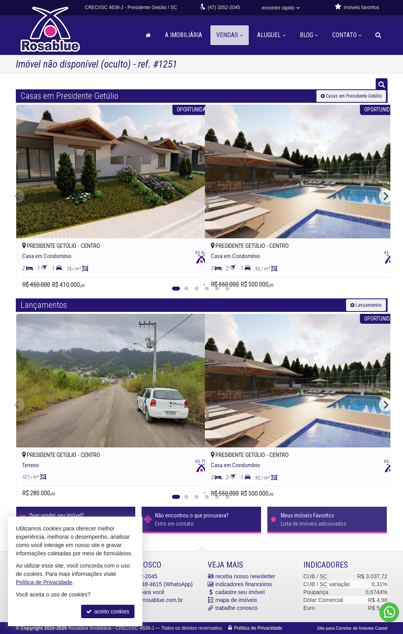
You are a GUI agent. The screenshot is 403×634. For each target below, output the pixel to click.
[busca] (378, 35)
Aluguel (271, 35)
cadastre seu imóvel (240, 592)
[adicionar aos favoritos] (190, 274)
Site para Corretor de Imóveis (352, 628)
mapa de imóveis (236, 600)
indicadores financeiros (244, 584)
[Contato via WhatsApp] (389, 612)
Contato (346, 35)
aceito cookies (107, 611)
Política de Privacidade (258, 628)
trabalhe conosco (237, 608)
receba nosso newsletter (246, 576)
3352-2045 (224, 7)
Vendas (229, 35)
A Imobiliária (183, 35)
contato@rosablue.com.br (151, 600)
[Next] (385, 196)
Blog (309, 35)
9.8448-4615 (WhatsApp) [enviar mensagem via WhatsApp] (156, 584)
